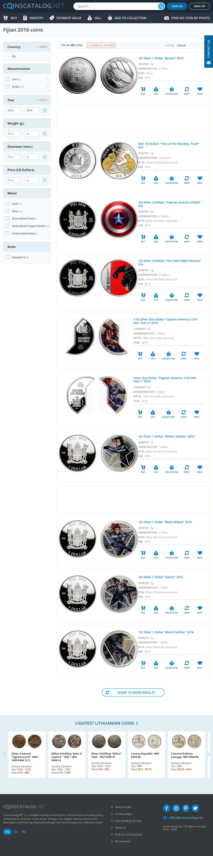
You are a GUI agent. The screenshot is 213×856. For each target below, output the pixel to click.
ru (24, 832)
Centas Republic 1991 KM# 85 (145, 755)
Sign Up (199, 6)
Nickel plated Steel (23, 233)
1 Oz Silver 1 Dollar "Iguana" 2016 (159, 58)
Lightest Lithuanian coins (104, 723)
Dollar (15, 87)
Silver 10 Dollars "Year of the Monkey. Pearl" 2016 (167, 145)
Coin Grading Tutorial (128, 821)
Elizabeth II (19, 257)
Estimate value (69, 18)
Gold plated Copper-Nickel (28, 226)
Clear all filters (101, 45)
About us (120, 827)
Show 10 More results (136, 692)
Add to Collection (130, 18)
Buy (14, 18)
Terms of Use (123, 807)
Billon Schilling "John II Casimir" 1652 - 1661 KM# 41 (66, 757)
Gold (15, 204)
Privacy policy (123, 814)
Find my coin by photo (190, 18)
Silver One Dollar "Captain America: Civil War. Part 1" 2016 (165, 379)
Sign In (177, 6)
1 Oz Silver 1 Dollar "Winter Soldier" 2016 (165, 436)
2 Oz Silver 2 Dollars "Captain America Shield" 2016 (168, 204)
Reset (42, 47)
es (15, 832)
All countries (122, 841)
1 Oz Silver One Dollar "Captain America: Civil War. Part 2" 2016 (165, 321)
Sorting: (187, 45)
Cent (15, 79)
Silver (15, 211)
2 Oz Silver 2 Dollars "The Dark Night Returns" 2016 (168, 262)
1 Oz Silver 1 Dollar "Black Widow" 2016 (164, 522)
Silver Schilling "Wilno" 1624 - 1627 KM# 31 (106, 755)
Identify (36, 18)
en (7, 832)
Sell (98, 18)
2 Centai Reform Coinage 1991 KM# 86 (184, 755)
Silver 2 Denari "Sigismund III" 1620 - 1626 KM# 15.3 (25, 757)
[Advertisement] (133, 121)
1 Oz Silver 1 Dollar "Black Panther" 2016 (165, 632)
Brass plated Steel (23, 218)
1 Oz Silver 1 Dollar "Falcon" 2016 (159, 577)
